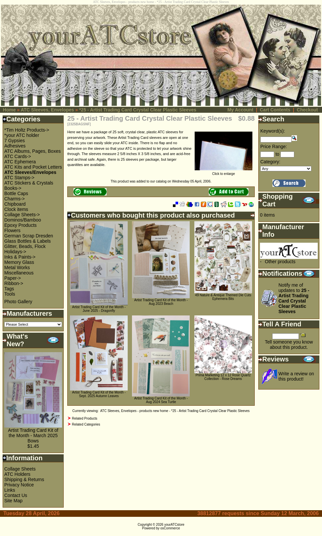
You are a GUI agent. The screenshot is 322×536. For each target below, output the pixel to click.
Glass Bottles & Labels (27, 241)
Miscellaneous (19, 272)
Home (9, 109)
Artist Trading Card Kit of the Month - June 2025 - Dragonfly (99, 308)
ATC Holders (17, 474)
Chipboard (15, 204)
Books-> (12, 188)
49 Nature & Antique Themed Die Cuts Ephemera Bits (223, 297)
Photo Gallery (18, 301)
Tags (9, 288)
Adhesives (15, 145)
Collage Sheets (20, 469)
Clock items (16, 209)
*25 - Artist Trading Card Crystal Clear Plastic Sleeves (137, 109)
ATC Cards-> (17, 156)
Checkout (307, 109)
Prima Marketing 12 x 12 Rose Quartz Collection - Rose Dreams (223, 377)
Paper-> (12, 278)
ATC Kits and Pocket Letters (33, 167)
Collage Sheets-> (22, 214)
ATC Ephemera (20, 161)
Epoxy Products (20, 225)
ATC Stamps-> (19, 177)
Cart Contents (275, 109)
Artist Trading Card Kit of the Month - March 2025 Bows (33, 435)
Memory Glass (19, 262)
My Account (240, 109)
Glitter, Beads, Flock (25, 246)
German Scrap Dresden (28, 235)
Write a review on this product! (296, 376)
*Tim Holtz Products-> (26, 130)
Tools (9, 294)
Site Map (13, 500)
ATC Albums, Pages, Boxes (32, 151)
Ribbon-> (13, 283)
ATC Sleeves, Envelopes (47, 109)
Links (9, 490)
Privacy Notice (19, 484)
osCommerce (170, 528)
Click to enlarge (223, 172)
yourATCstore (174, 524)
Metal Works (17, 267)
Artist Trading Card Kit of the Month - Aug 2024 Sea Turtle (161, 400)
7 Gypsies (14, 140)
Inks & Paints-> (20, 257)
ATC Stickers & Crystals (28, 183)
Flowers (12, 230)
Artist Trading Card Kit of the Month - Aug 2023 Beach (161, 302)
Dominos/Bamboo (22, 220)
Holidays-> (15, 251)
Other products (280, 261)
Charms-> (14, 198)
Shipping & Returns (24, 479)
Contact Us (15, 495)
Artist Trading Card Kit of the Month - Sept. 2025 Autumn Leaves (99, 394)
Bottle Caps (16, 193)
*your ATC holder (21, 135)
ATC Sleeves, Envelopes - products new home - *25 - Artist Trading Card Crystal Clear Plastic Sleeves (175, 411)
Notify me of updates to (293, 298)
